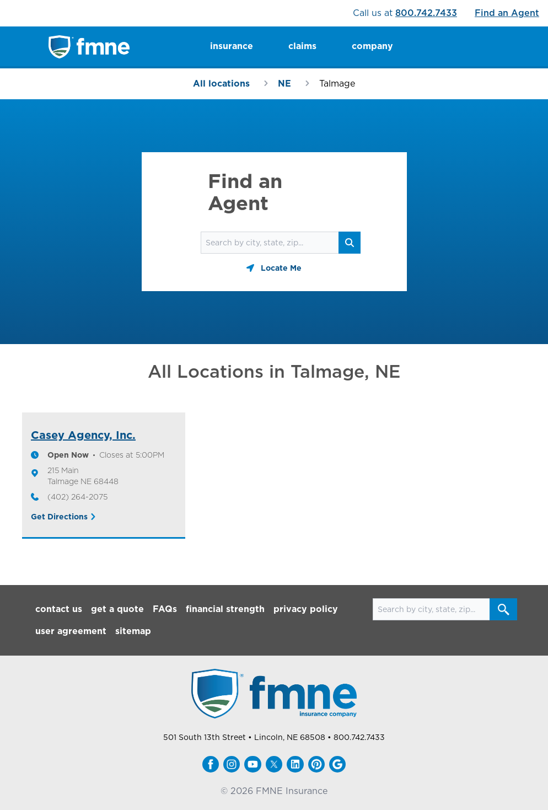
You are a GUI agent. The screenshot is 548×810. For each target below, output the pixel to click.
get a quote (117, 609)
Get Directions (59, 516)
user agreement (70, 631)
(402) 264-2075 (77, 496)
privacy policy (305, 609)
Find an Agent (507, 13)
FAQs (165, 609)
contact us (58, 609)
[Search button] (350, 243)
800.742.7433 (426, 13)
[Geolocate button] (274, 267)
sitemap (133, 631)
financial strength (225, 609)
